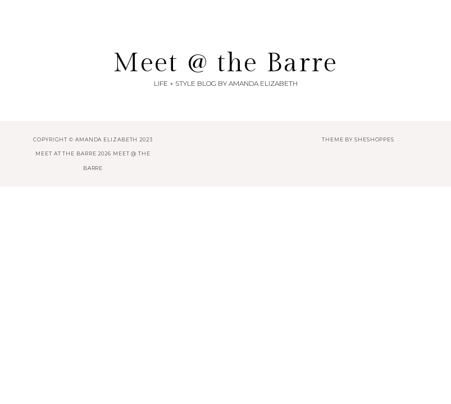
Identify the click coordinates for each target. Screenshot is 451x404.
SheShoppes (374, 139)
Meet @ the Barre (225, 63)
